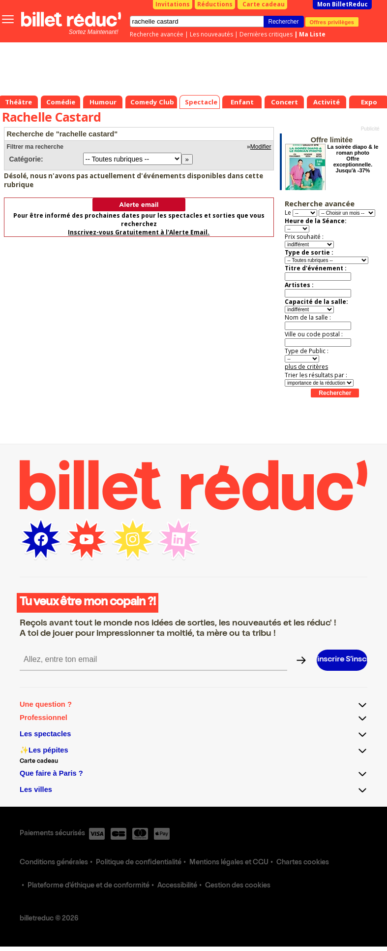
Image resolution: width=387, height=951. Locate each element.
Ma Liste (312, 34)
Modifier (260, 146)
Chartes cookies (302, 862)
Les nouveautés (211, 34)
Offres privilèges (332, 22)
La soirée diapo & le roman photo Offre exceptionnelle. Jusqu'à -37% (353, 158)
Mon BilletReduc (342, 4)
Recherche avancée (156, 34)
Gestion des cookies (237, 886)
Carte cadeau (263, 4)
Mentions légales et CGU (228, 862)
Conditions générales (54, 862)
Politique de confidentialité (138, 862)
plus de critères (306, 366)
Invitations (172, 4)
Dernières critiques (266, 34)
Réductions (215, 4)
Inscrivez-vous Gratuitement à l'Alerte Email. (138, 232)
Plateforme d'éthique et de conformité (88, 886)
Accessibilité (177, 886)
